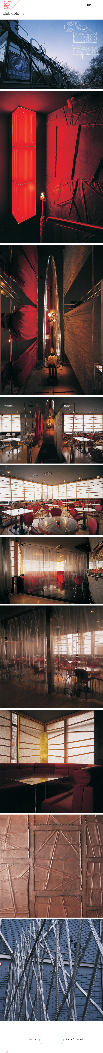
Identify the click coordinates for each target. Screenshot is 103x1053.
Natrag (33, 1039)
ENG (89, 5)
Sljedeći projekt (74, 1039)
